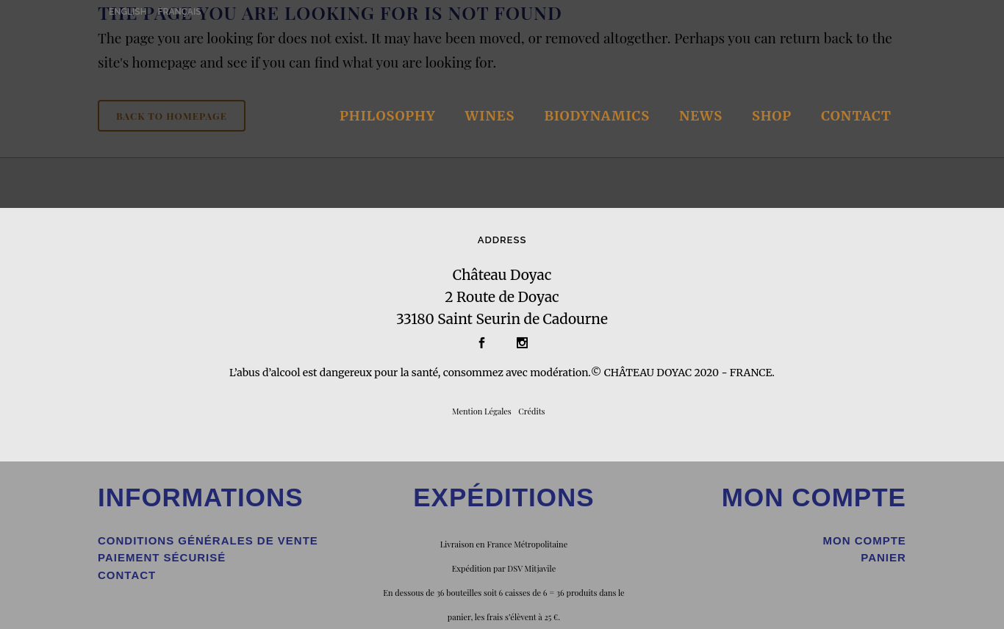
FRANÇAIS (179, 12)
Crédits (531, 411)
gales (502, 411)
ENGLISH (128, 12)
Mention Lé (472, 411)
